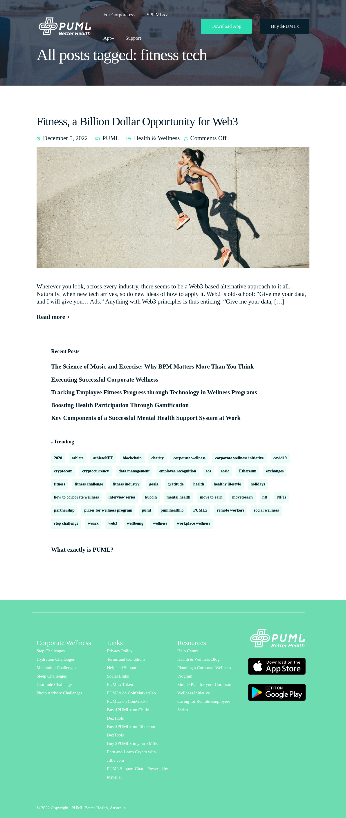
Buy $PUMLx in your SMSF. (132, 743)
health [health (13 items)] (198, 484)
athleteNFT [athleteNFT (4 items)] (103, 458)
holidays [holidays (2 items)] (258, 484)
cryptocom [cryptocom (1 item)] (63, 471)
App (107, 38)
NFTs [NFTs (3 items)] (281, 497)
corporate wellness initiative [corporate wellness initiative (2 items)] (239, 458)
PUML (110, 138)
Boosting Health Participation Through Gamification (120, 405)
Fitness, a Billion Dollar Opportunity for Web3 (137, 121)
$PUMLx (156, 14)
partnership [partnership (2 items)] (64, 510)
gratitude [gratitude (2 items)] (175, 484)
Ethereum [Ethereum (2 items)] (248, 471)
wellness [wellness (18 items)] (160, 523)
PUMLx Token (120, 684)
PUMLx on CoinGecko (127, 701)
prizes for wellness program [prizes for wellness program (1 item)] (108, 510)
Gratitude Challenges (55, 684)
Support (133, 38)
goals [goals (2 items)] (153, 484)
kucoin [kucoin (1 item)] (151, 497)
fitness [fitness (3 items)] (59, 484)
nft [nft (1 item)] (264, 497)
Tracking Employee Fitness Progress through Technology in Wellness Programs (154, 392)
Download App (226, 26)
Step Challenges (51, 651)
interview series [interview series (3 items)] (122, 497)
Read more (51, 317)
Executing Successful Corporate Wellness (104, 379)
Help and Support (122, 667)
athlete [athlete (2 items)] (77, 458)
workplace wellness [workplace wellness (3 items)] (193, 523)
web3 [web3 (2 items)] (112, 523)
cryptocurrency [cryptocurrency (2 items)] (95, 471)
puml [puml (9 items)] (146, 510)
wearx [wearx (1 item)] (93, 523)
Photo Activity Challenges (59, 693)
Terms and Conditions (126, 659)
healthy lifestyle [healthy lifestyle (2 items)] (227, 484)
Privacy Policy (120, 651)
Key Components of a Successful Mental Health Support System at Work (146, 417)
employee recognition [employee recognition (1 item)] (177, 471)
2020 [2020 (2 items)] (58, 458)
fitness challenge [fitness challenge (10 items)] (89, 484)
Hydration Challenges (56, 659)
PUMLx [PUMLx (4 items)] (200, 510)
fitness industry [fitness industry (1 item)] (126, 484)
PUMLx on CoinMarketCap (131, 693)
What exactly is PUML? (82, 549)
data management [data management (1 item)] (134, 471)
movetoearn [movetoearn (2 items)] (242, 497)
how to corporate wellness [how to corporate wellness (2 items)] (76, 497)
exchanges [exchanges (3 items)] (275, 471)
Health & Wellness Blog (198, 659)
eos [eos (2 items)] (208, 471)
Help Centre (188, 651)
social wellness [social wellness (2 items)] (266, 510)
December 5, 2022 (65, 138)
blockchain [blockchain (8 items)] (132, 458)
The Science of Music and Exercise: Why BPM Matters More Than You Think (152, 366)
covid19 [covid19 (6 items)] (280, 458)
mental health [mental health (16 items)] (178, 497)
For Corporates (118, 14)
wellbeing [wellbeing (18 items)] (135, 523)
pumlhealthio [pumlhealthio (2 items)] (172, 510)
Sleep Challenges (52, 676)
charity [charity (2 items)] (157, 458)
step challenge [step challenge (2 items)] (66, 523)
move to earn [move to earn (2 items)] (211, 497)
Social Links (118, 676)
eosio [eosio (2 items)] (225, 471)
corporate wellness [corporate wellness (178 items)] (189, 458)
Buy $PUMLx (285, 26)
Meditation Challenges (56, 667)
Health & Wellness (157, 138)
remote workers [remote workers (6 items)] (230, 510)
